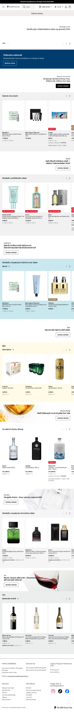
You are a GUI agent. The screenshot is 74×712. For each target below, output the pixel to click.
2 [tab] (7, 43)
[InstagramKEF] (53, 693)
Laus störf (29, 697)
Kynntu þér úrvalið (9, 599)
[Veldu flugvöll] (45, 7)
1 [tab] (3, 43)
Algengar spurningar (8, 688)
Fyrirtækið (29, 695)
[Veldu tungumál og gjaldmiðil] (59, 7)
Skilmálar (28, 688)
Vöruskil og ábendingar (9, 695)
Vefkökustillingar (31, 699)
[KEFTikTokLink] (60, 693)
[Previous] (64, 43)
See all (4, 266)
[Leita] (28, 7)
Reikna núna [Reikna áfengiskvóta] (10, 63)
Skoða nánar (63, 86)
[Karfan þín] (70, 7)
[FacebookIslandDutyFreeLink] (67, 693)
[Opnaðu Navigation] (3, 7)
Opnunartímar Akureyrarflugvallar (36, 670)
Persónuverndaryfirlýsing (33, 690)
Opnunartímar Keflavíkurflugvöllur (36, 668)
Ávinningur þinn (54, 670)
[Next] (69, 43)
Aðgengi (4, 697)
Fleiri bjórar (6, 350)
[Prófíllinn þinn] (66, 7)
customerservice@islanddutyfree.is (17, 676)
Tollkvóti (4, 692)
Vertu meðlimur (54, 672)
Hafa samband (6, 699)
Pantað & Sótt (6, 690)
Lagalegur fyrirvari (31, 692)
